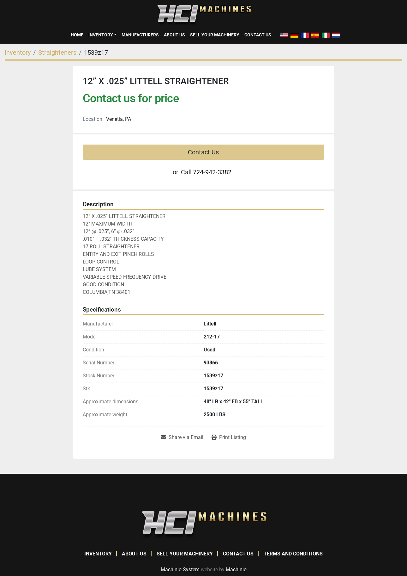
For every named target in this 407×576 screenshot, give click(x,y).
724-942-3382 (212, 172)
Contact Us (257, 34)
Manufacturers (140, 34)
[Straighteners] (57, 52)
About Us (174, 34)
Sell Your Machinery (214, 34)
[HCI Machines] (204, 525)
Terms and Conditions (293, 554)
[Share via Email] (182, 437)
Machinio (236, 570)
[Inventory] (18, 52)
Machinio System (180, 570)
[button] (102, 35)
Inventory (100, 34)
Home (77, 34)
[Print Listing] (228, 437)
